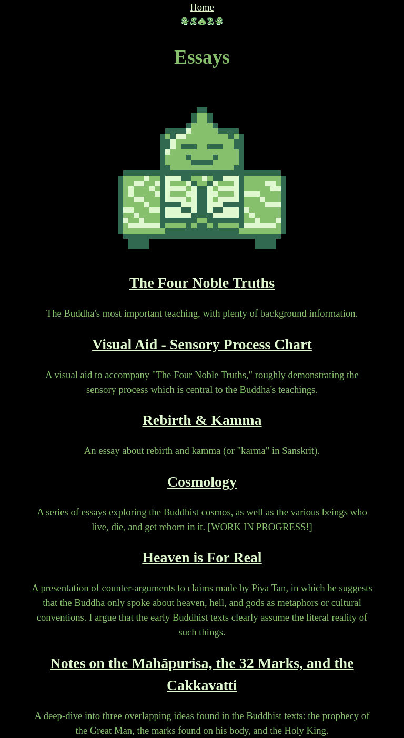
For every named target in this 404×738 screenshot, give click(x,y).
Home (202, 7)
